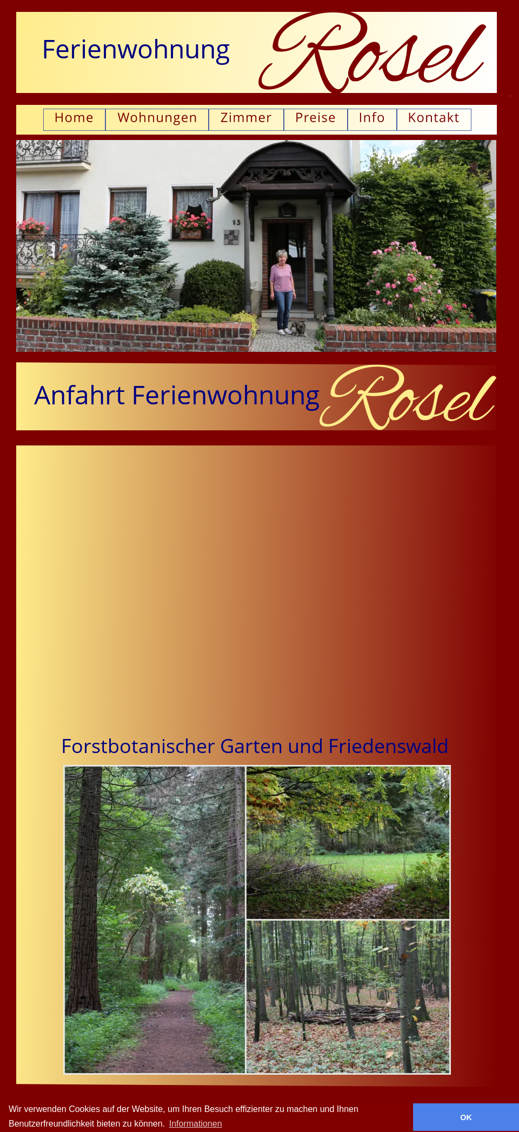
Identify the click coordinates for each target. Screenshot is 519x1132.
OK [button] (466, 1117)
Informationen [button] (195, 1123)
